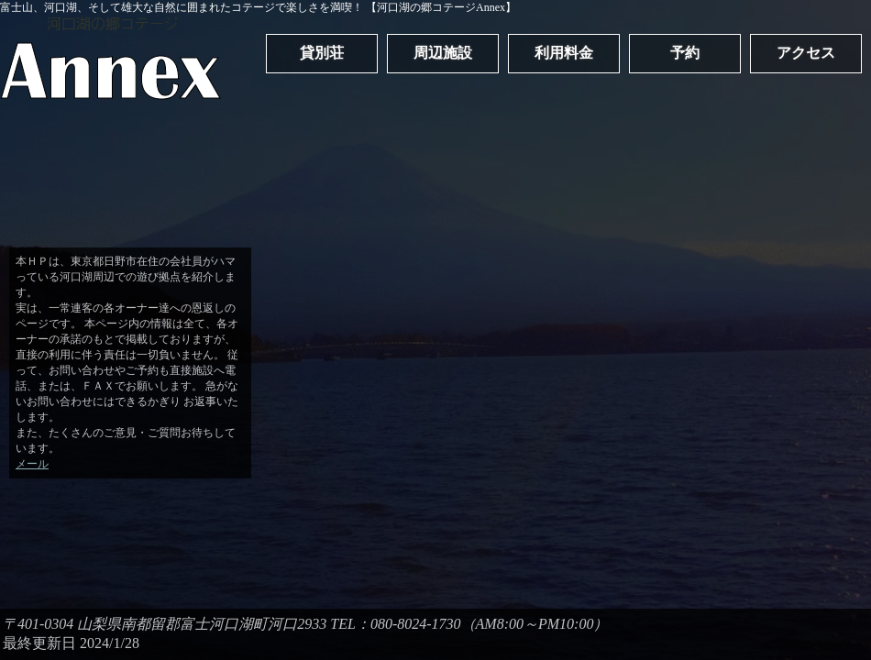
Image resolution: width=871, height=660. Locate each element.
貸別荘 (322, 52)
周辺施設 (442, 52)
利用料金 (564, 52)
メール (32, 463)
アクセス (806, 52)
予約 (685, 52)
